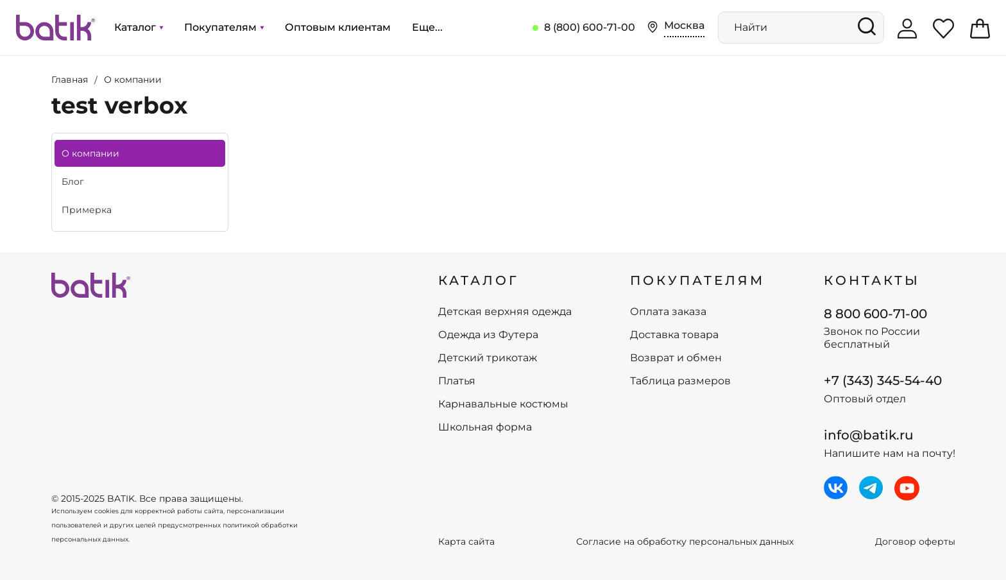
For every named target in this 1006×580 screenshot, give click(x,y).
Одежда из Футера (488, 335)
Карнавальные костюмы (503, 404)
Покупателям (224, 27)
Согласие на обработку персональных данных (685, 541)
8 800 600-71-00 (875, 313)
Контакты (872, 280)
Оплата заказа (668, 312)
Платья (456, 381)
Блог (73, 181)
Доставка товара (674, 335)
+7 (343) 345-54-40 (883, 380)
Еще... (427, 27)
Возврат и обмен (676, 358)
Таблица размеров (680, 381)
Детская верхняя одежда (505, 312)
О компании (90, 153)
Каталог (138, 27)
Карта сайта (466, 541)
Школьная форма (485, 427)
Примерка (87, 210)
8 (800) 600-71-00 (589, 27)
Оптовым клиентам (338, 27)
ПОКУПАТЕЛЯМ (697, 280)
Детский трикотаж (487, 358)
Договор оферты (915, 541)
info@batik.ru (869, 435)
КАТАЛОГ (478, 280)
